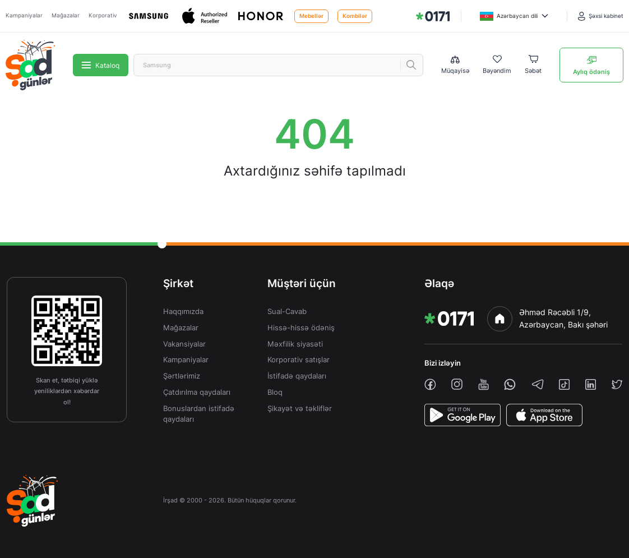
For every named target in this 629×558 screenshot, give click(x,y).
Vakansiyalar (184, 344)
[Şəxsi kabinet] (600, 16)
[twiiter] (617, 384)
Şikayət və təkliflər (299, 408)
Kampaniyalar (24, 15)
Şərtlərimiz (181, 376)
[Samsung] (149, 16)
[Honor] (261, 16)
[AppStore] (544, 415)
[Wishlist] (497, 65)
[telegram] (537, 384)
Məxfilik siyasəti (295, 344)
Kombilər (355, 16)
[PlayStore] (462, 415)
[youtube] (483, 384)
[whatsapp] (510, 384)
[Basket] (533, 65)
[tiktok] (564, 384)
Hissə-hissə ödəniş (301, 328)
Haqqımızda (183, 311)
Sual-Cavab (287, 311)
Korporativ (103, 15)
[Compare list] (455, 65)
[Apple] (205, 16)
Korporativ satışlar (298, 360)
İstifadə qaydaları (296, 376)
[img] (433, 16)
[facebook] (430, 384)
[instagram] (456, 384)
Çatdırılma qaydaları (196, 392)
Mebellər (311, 16)
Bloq (275, 392)
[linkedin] (590, 384)
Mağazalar (66, 15)
